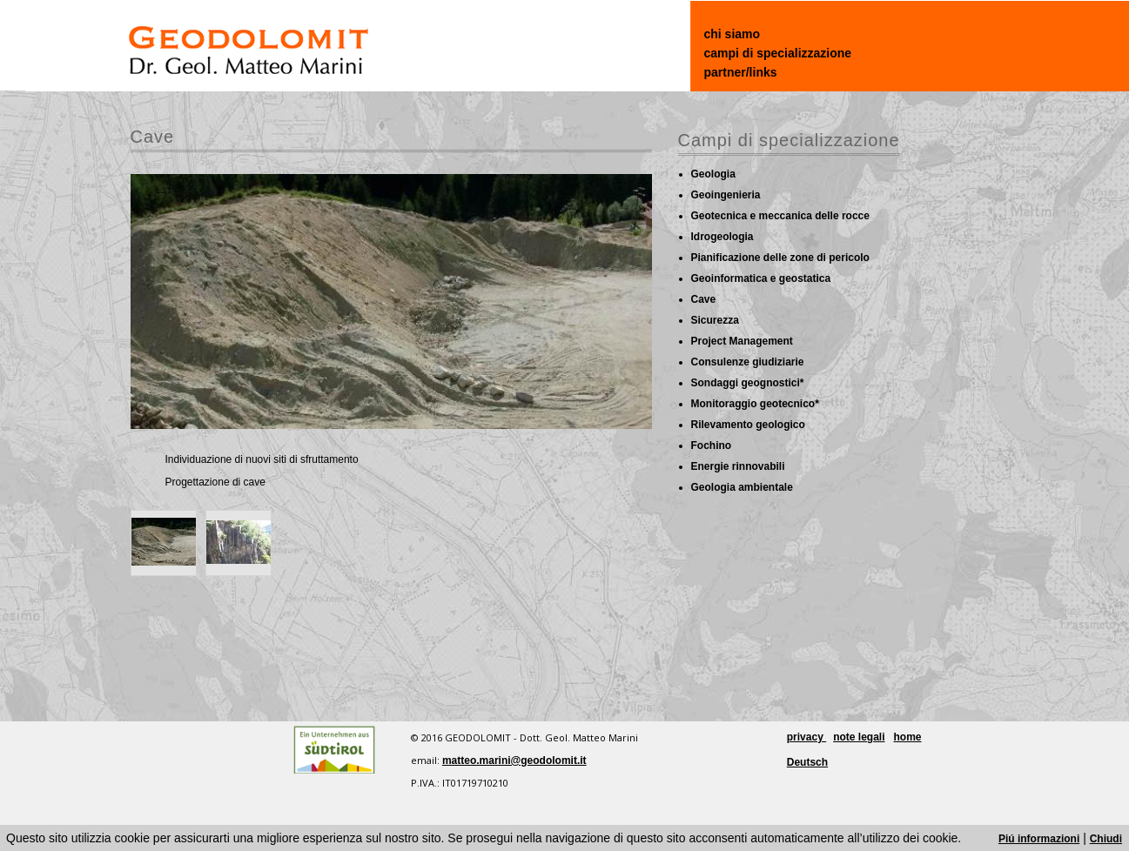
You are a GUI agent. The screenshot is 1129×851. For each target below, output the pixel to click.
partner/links (740, 72)
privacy (806, 737)
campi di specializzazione (778, 53)
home (908, 737)
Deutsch (807, 762)
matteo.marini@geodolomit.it (514, 760)
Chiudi (1106, 839)
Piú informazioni (1038, 839)
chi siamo (732, 34)
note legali (858, 737)
